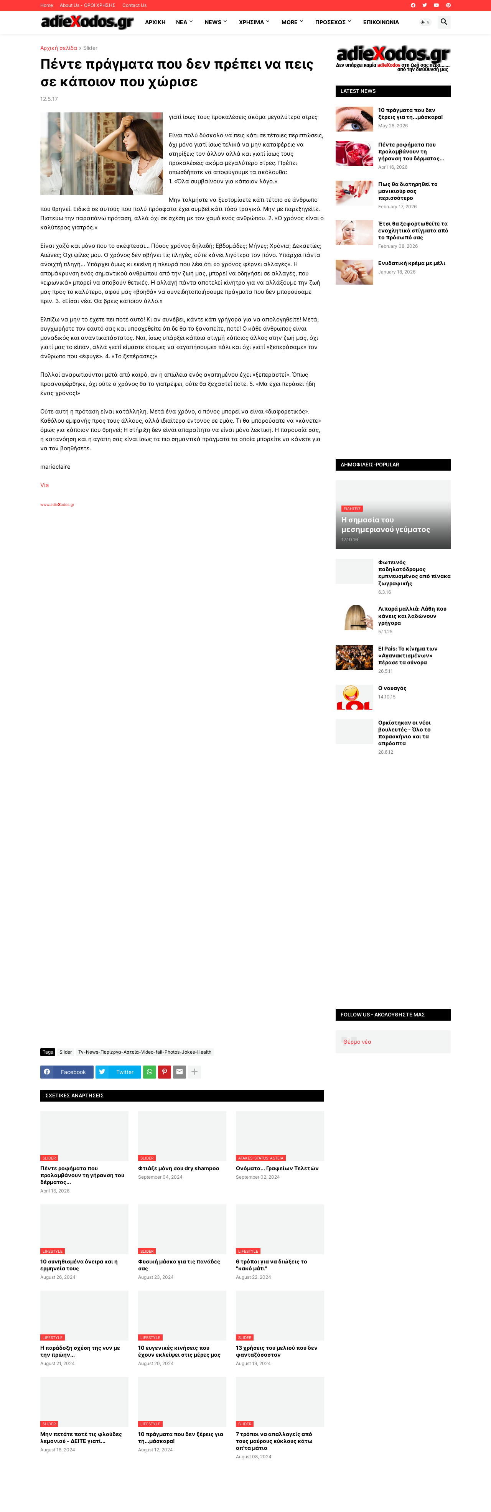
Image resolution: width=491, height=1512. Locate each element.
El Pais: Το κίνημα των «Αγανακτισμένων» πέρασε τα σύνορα (408, 655)
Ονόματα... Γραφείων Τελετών (277, 1168)
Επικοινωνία (381, 22)
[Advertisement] (163, 595)
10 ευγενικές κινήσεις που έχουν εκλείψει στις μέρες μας (179, 1351)
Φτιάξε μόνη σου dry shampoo (178, 1168)
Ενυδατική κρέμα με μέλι (411, 263)
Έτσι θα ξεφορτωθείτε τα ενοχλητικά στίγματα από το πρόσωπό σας (413, 230)
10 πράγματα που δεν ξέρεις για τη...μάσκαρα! (180, 1437)
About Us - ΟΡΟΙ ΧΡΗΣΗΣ (87, 5)
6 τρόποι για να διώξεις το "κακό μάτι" (271, 1265)
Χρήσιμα (251, 22)
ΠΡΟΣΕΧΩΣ (330, 22)
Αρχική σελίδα (58, 48)
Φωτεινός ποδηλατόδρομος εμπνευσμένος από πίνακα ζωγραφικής (414, 572)
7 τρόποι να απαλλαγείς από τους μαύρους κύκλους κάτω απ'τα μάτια (274, 1441)
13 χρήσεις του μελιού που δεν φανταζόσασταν (277, 1351)
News (213, 22)
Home (46, 5)
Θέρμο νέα (357, 1041)
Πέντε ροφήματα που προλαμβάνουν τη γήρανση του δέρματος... (82, 1175)
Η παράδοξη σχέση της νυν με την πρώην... (80, 1351)
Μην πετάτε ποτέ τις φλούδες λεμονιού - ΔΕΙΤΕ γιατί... (81, 1437)
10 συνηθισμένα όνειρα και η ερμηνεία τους (79, 1265)
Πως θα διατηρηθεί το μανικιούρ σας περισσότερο (408, 191)
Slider (90, 48)
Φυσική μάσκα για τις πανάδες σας (179, 1265)
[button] (425, 22)
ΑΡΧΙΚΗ (155, 22)
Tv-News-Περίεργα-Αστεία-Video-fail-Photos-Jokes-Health (144, 1052)
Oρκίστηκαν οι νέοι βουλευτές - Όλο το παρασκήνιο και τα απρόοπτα (404, 733)
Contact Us (134, 5)
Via (44, 485)
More (290, 22)
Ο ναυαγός (392, 688)
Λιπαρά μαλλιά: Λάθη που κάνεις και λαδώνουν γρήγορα (412, 615)
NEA (181, 22)
